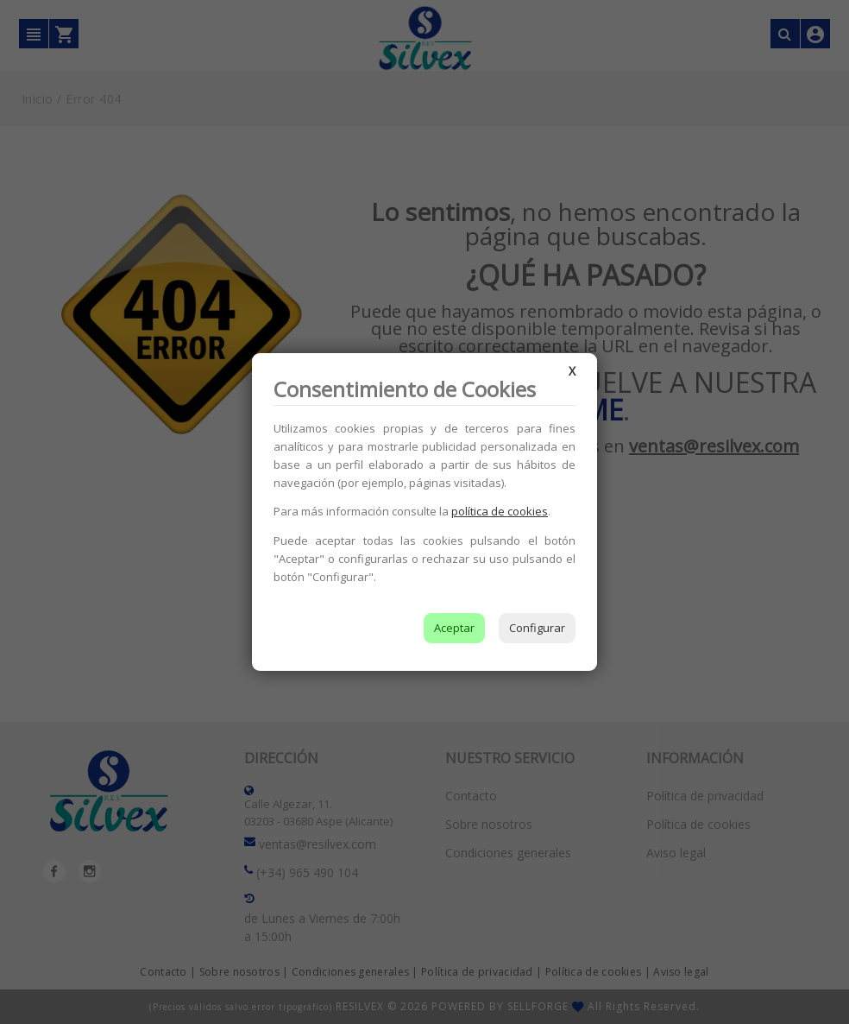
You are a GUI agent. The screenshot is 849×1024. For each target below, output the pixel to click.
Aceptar (454, 627)
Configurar (537, 627)
